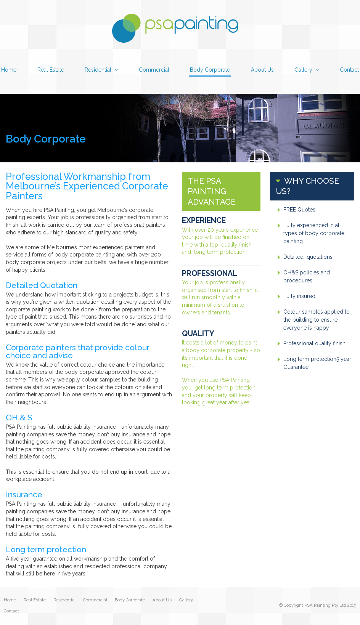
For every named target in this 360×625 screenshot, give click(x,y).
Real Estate (35, 600)
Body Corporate (130, 600)
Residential (64, 600)
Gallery (186, 600)
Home (10, 600)
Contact (11, 611)
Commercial (95, 600)
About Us (162, 600)
